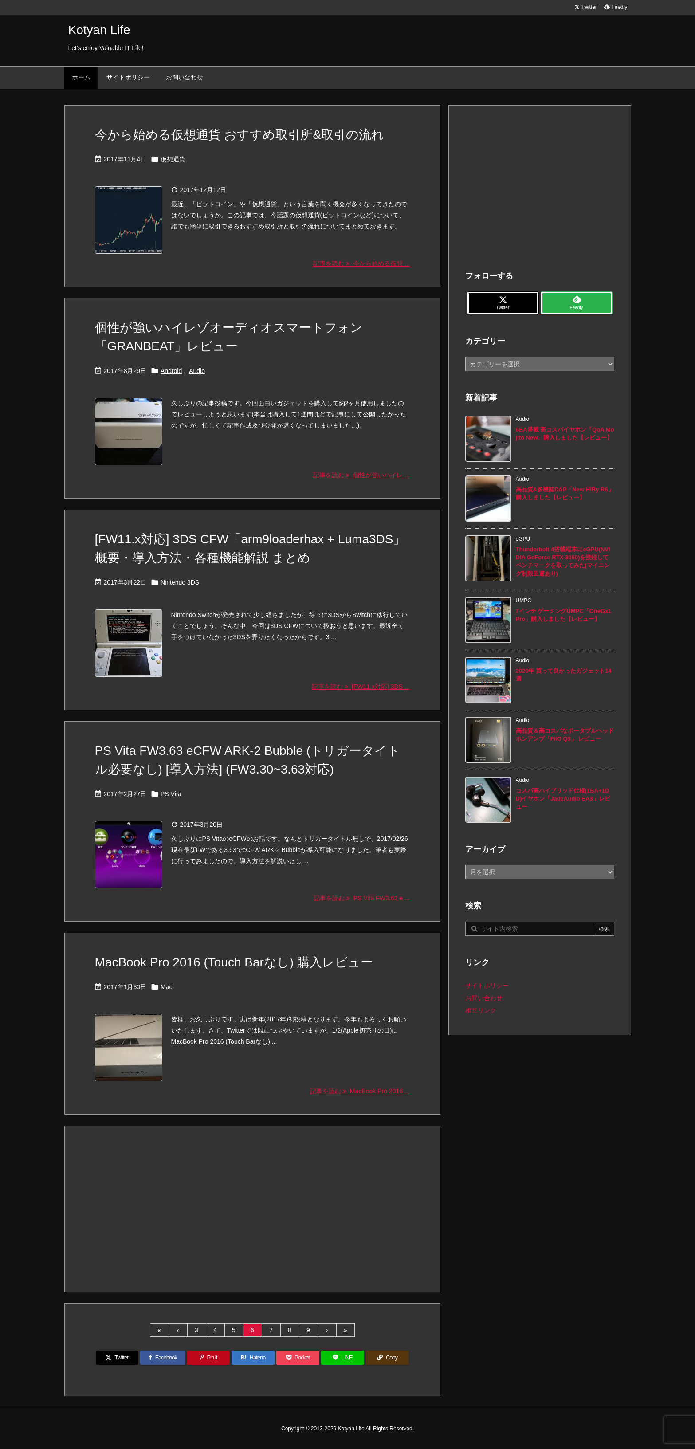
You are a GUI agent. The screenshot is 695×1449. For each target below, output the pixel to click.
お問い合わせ (484, 997)
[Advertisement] (252, 1208)
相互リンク (480, 1010)
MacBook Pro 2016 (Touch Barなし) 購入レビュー (234, 962)
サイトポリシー (487, 985)
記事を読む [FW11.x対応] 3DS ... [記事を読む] (360, 686)
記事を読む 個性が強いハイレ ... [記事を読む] (361, 475)
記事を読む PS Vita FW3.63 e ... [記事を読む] (361, 898)
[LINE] (342, 1358)
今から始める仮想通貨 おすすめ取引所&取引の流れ (239, 134)
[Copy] (387, 1358)
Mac (166, 986)
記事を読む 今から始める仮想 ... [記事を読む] (361, 263)
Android (171, 370)
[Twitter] (117, 1358)
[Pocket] (297, 1358)
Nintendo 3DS (180, 582)
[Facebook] (162, 1358)
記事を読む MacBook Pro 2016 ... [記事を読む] (359, 1091)
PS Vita (171, 793)
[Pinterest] (208, 1358)
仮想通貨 (173, 159)
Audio (197, 370)
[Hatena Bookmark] (253, 1358)
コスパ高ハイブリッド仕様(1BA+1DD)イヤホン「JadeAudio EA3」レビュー (563, 798)
